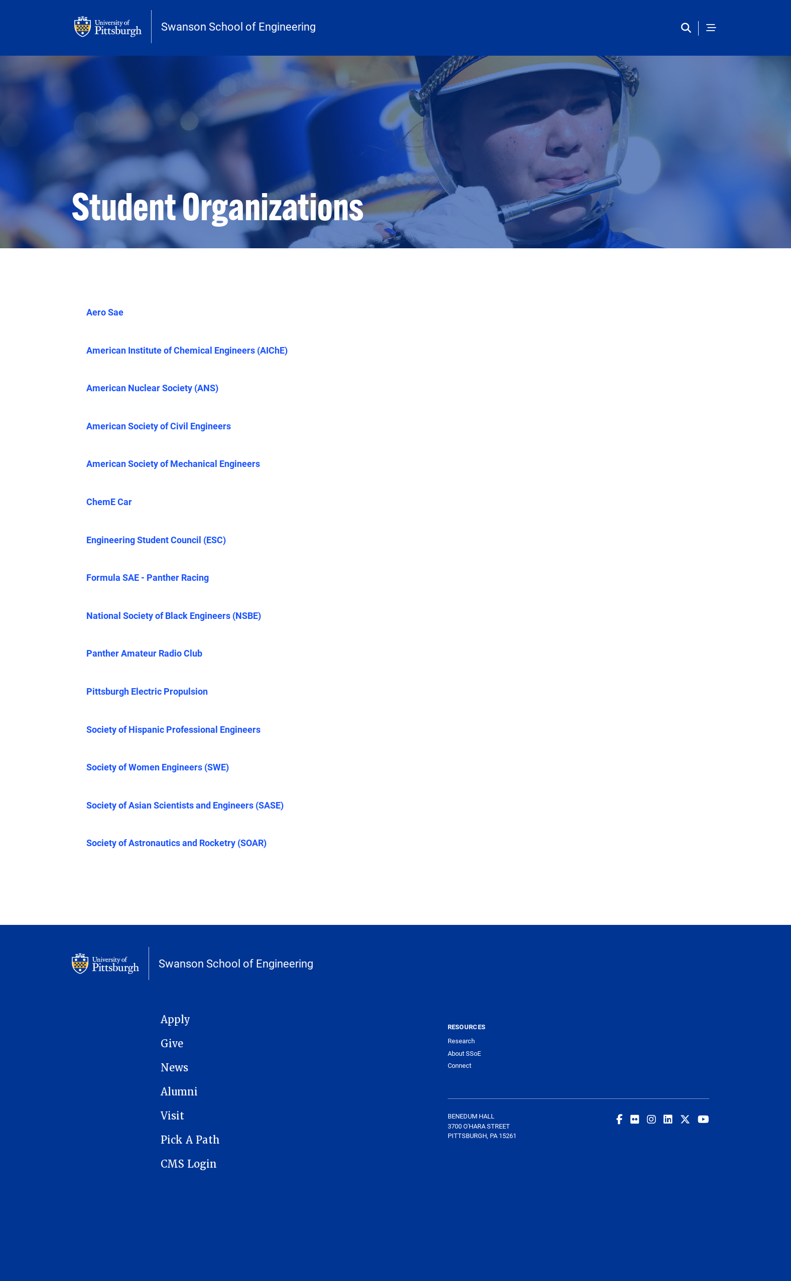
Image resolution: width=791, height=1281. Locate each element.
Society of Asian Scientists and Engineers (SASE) (185, 805)
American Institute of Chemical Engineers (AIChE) (187, 350)
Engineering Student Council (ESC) (156, 540)
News (174, 1067)
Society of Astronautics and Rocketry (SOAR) (176, 843)
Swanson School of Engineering (238, 26)
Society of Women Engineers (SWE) (157, 767)
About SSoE (464, 1053)
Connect (459, 1065)
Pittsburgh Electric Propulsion (147, 691)
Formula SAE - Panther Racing (147, 577)
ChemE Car (109, 502)
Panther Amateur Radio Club (144, 653)
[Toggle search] (688, 28)
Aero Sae (104, 312)
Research (461, 1041)
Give (172, 1043)
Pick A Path (190, 1140)
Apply (175, 1019)
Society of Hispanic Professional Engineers (173, 729)
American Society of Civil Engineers (158, 426)
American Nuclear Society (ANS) (152, 388)
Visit (172, 1116)
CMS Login (189, 1164)
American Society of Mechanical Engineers (173, 463)
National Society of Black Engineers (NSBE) (173, 615)
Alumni (179, 1091)
